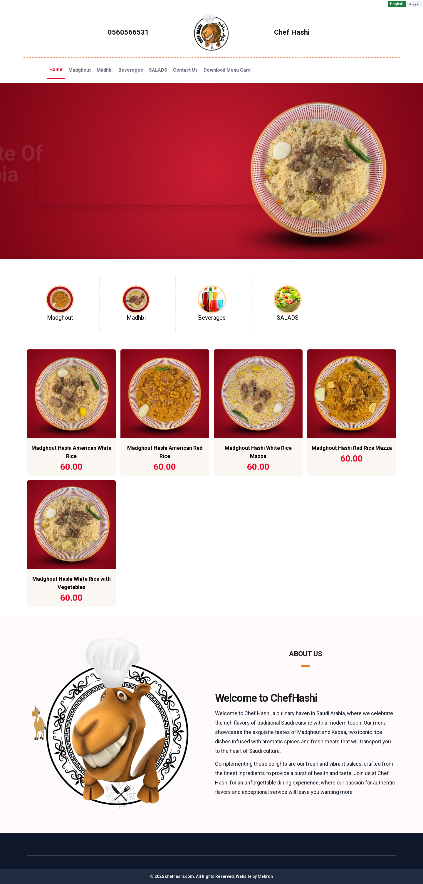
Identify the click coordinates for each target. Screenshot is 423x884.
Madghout (79, 70)
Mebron (265, 876)
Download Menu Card (227, 70)
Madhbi (105, 70)
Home (56, 69)
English (396, 3)
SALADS (158, 70)
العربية (415, 3)
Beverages (130, 70)
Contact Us (185, 70)
